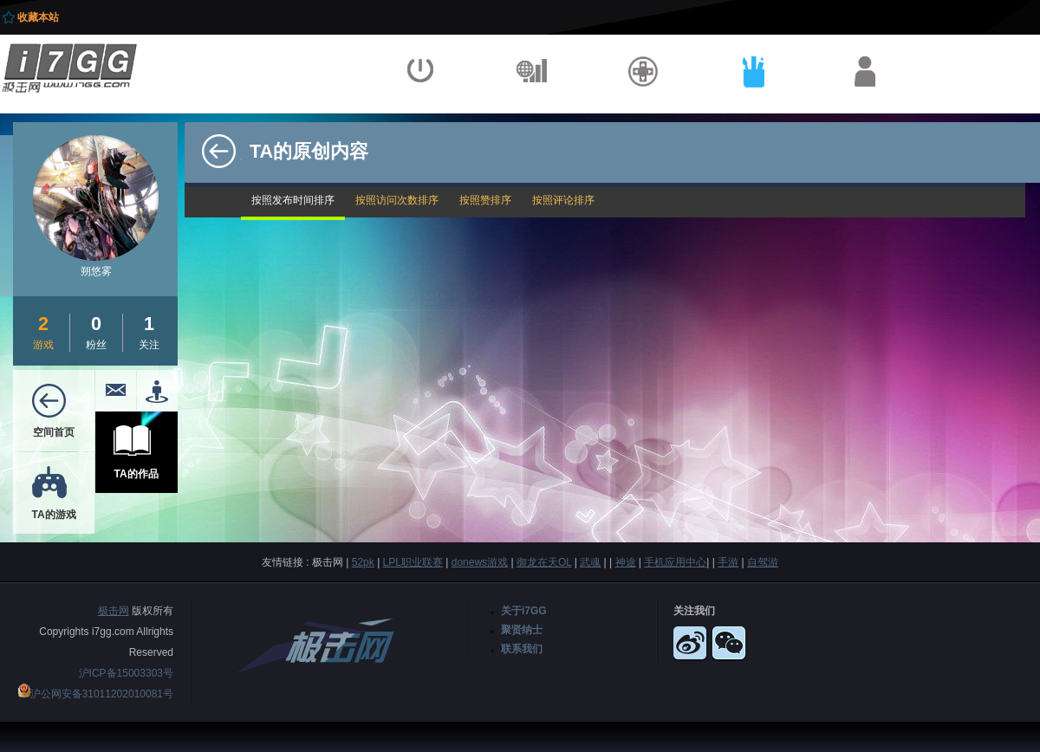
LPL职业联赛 (413, 562)
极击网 (113, 611)
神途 (625, 562)
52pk (363, 562)
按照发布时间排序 (293, 200)
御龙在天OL (544, 562)
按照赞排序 (485, 200)
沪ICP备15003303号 (126, 673)
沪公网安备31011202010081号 (101, 694)
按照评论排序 (563, 200)
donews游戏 (480, 562)
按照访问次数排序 (397, 200)
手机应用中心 (675, 562)
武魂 (590, 562)
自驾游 (762, 562)
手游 (728, 562)
